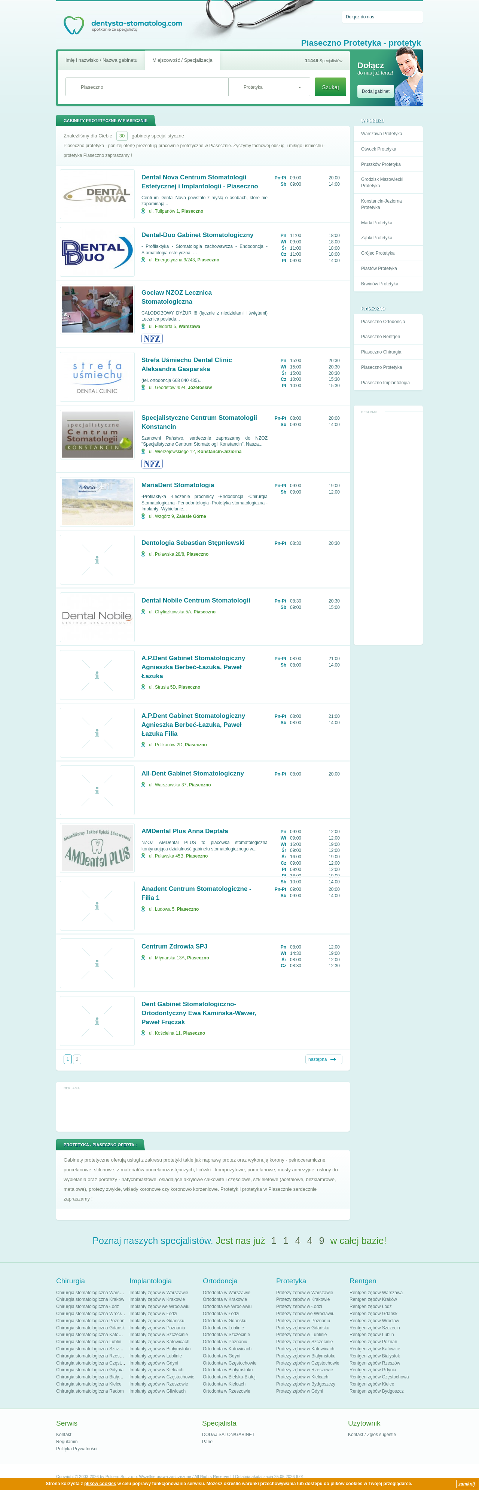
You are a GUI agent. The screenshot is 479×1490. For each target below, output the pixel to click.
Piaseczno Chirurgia (381, 352)
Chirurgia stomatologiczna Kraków (90, 1299)
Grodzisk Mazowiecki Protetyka (382, 182)
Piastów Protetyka (379, 268)
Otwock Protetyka (378, 149)
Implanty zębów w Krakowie (157, 1299)
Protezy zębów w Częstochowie (307, 1363)
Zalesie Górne (191, 516)
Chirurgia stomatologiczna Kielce (89, 1384)
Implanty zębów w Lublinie (155, 1356)
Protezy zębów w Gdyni (299, 1391)
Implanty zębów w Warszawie (158, 1292)
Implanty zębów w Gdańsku (156, 1320)
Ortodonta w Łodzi (221, 1313)
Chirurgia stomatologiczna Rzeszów (92, 1356)
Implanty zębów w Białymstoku (159, 1348)
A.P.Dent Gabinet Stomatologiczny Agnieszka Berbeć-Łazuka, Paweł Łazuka (193, 667)
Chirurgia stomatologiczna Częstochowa (96, 1363)
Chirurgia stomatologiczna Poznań (90, 1320)
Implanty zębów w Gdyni (153, 1363)
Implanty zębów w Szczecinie (158, 1334)
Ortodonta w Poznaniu (225, 1341)
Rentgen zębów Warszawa (376, 1292)
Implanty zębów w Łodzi (153, 1313)
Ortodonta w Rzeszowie (226, 1391)
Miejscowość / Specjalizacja (182, 60)
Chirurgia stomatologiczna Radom (90, 1391)
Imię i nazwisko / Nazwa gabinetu (101, 60)
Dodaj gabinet (376, 91)
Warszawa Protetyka (381, 133)
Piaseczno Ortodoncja (383, 321)
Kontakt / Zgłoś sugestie (372, 1434)
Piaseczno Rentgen (380, 336)
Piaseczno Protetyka (381, 367)
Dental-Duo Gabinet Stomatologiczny (197, 235)
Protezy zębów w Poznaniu (303, 1320)
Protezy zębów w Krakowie (303, 1299)
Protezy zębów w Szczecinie (304, 1341)
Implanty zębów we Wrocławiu (159, 1306)
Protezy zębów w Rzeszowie (304, 1369)
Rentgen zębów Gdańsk (373, 1313)
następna (317, 1059)
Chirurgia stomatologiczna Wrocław (91, 1313)
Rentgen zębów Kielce (372, 1384)
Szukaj (330, 87)
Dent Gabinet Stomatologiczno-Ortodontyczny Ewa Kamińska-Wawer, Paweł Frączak (198, 1013)
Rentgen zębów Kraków (373, 1299)
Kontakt (63, 1434)
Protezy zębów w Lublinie (301, 1334)
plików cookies (100, 1483)
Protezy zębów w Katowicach (305, 1348)
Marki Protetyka (376, 222)
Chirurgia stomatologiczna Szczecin (91, 1348)
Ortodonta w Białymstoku (228, 1369)
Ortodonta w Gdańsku (225, 1320)
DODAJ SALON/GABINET (228, 1434)
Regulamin (66, 1441)
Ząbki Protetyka (376, 237)
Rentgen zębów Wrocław (374, 1320)
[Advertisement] (388, 528)
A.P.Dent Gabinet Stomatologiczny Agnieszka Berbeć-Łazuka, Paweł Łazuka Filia (193, 724)
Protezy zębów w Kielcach (302, 1377)
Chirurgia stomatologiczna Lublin (88, 1341)
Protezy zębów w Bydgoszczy (305, 1384)
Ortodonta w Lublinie (223, 1327)
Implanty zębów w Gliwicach (157, 1391)
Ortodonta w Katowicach (227, 1348)
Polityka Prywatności (76, 1448)
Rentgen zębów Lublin (372, 1334)
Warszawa (189, 326)
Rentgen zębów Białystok (375, 1356)
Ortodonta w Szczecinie (226, 1334)
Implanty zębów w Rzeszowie (158, 1384)
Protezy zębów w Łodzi (299, 1306)
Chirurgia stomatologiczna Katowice (92, 1334)
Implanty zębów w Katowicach (159, 1341)
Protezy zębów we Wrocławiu (305, 1313)
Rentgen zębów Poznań (373, 1341)
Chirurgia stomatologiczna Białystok (91, 1377)
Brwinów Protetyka (379, 283)
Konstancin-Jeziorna (219, 451)
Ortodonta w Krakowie (225, 1299)
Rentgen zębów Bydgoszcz (377, 1391)
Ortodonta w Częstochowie (229, 1363)
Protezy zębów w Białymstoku (306, 1356)
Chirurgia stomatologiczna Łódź (87, 1306)
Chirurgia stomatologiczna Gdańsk (90, 1327)
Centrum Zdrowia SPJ (174, 946)
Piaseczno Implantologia (385, 382)
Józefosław (200, 387)
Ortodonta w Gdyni (221, 1356)
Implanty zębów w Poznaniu (157, 1327)
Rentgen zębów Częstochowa (379, 1377)
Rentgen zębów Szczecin (375, 1327)
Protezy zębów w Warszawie (304, 1292)
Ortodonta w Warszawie (226, 1292)
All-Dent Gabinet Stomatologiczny (192, 773)
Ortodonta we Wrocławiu (227, 1306)
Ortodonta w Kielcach (224, 1384)
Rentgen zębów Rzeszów (375, 1363)
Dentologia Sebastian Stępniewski (193, 542)
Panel (208, 1441)
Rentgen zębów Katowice (375, 1348)
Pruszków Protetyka (381, 164)
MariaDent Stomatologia (177, 485)
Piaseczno (192, 211)
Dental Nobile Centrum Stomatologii (195, 600)
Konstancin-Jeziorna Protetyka (381, 204)
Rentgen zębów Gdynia (373, 1369)
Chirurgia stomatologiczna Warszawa (93, 1292)
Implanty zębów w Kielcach (156, 1369)
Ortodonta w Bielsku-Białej (229, 1377)
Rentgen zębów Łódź (371, 1306)
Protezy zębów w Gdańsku (302, 1327)
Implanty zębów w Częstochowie (161, 1377)
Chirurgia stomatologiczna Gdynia (89, 1369)
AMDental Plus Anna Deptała (184, 831)
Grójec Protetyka (377, 253)
